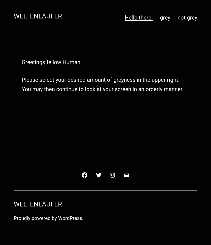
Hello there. (139, 17)
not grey (187, 17)
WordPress (70, 218)
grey (165, 17)
